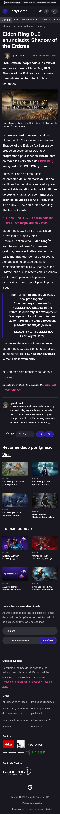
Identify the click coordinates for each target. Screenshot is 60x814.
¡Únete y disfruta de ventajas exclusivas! (39, 2)
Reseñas (45, 19)
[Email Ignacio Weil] (49, 434)
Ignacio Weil (16, 403)
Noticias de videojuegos (25, 19)
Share (24, 434)
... (49, 422)
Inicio (5, 26)
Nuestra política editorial (15, 720)
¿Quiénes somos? (41, 720)
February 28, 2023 (32, 336)
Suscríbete (47, 640)
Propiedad (36, 726)
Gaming (6, 20)
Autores (6, 726)
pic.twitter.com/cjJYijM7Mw (32, 325)
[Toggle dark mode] (40, 11)
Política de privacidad (42, 702)
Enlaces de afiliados (14, 702)
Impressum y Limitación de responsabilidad (32, 809)
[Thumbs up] (40, 434)
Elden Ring (45, 161)
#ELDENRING (22, 307)
